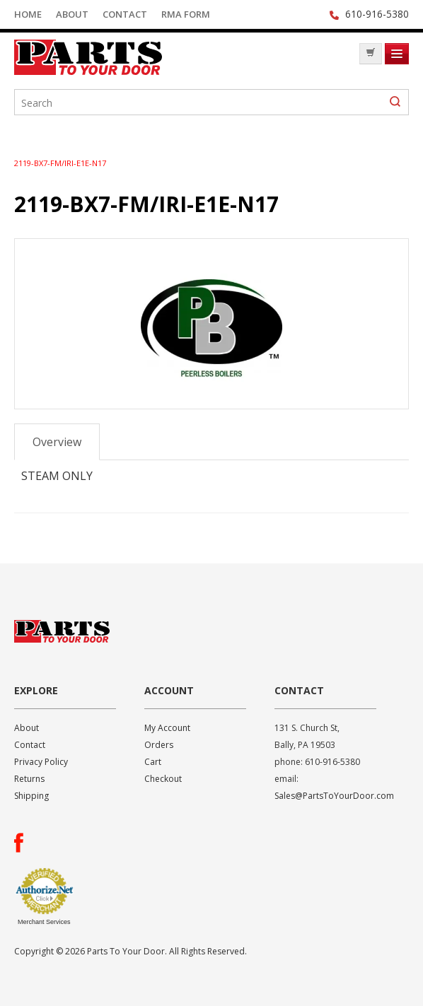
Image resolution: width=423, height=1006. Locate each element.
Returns (29, 779)
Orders (158, 745)
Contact (125, 14)
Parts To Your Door (120, 57)
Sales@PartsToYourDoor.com (334, 796)
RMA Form (185, 14)
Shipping (31, 796)
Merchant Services (44, 921)
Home (28, 14)
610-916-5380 (377, 14)
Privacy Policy (41, 762)
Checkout (163, 779)
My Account (167, 728)
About (72, 14)
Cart (152, 762)
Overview (57, 442)
